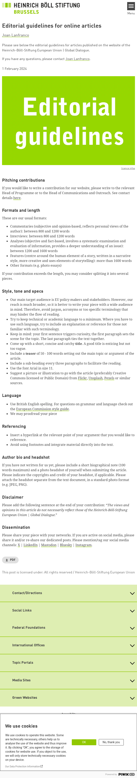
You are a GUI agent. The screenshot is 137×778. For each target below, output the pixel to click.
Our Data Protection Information (22, 766)
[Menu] (131, 6)
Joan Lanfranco (77, 59)
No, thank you (111, 742)
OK (84, 742)
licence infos (128, 168)
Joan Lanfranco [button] (15, 35)
